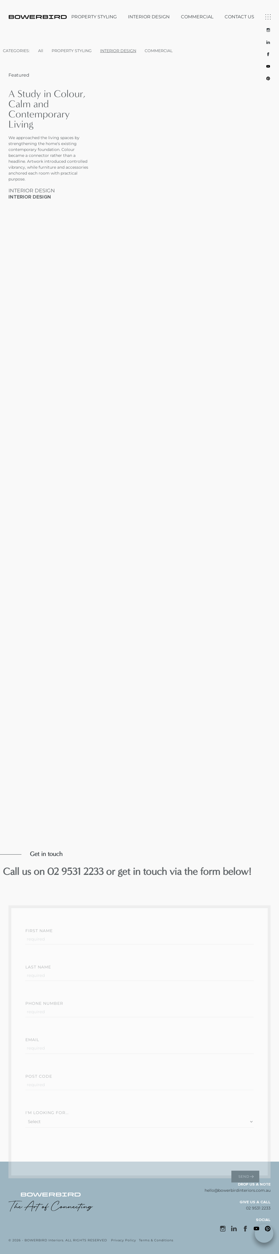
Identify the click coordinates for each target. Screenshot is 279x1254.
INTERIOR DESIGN (149, 12)
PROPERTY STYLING (94, 12)
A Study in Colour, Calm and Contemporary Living (47, 131)
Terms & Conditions (156, 1240)
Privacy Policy (123, 1240)
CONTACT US (239, 12)
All (18, 50)
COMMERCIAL (197, 12)
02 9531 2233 (258, 1208)
